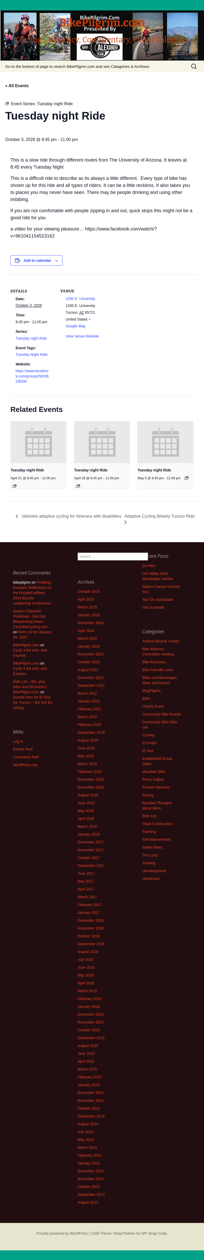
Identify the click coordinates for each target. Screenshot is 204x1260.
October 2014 (89, 1108)
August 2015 (88, 1046)
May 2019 (86, 756)
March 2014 (87, 1147)
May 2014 (86, 1140)
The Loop (150, 855)
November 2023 (91, 654)
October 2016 (89, 936)
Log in (18, 741)
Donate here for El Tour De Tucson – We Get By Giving (32, 702)
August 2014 (88, 1124)
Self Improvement (156, 839)
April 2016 (86, 983)
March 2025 (87, 607)
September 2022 (91, 685)
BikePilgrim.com (26, 645)
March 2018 (87, 826)
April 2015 (86, 1061)
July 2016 (85, 959)
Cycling (148, 735)
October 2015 (89, 1030)
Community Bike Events (161, 714)
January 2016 (89, 1006)
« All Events (17, 86)
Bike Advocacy (154, 662)
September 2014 (91, 1116)
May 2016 (86, 975)
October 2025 (89, 591)
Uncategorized (154, 871)
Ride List (149, 816)
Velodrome (151, 879)
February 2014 (89, 1155)
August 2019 (88, 740)
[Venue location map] (137, 310)
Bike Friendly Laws (157, 670)
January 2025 (89, 615)
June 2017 (86, 873)
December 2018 (91, 779)
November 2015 (91, 1022)
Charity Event (153, 706)
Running (149, 832)
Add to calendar (37, 260)
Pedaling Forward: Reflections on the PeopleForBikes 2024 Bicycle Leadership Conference (32, 592)
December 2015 (91, 1014)
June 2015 (86, 1053)
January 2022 (89, 701)
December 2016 (91, 920)
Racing (148, 795)
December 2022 (91, 678)
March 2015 (87, 1069)
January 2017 (89, 912)
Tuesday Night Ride (31, 354)
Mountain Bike (153, 772)
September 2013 (91, 1194)
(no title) (149, 566)
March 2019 (87, 764)
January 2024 (89, 646)
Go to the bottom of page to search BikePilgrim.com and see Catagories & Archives (77, 66)
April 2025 (86, 599)
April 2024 (86, 631)
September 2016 (91, 944)
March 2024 (87, 638)
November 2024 (91, 623)
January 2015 (89, 1085)
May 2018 (86, 811)
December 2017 (91, 842)
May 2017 (86, 881)
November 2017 (91, 850)
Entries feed (23, 749)
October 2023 (89, 662)
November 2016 (91, 928)
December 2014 (91, 1093)
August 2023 (88, 670)
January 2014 (89, 1163)
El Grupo (149, 743)
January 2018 (89, 834)
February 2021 (89, 709)
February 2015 (89, 1077)
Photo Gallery (153, 779)
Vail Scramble (153, 607)
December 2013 (91, 1171)
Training (148, 863)
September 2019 (91, 732)
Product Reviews (156, 787)
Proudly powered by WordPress (62, 1233)
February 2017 (89, 905)
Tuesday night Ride (31, 338)
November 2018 (91, 787)
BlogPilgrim (151, 691)
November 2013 (91, 1179)
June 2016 (86, 967)
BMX (146, 698)
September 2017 (91, 865)
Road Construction (157, 824)
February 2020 (89, 725)
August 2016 (88, 952)
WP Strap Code (153, 1233)
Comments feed (26, 757)
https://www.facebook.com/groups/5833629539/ (32, 376)
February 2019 (89, 772)
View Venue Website (82, 336)
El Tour (147, 751)
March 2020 (87, 717)
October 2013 (89, 1187)
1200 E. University (80, 299)
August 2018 (88, 795)
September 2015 (91, 1038)
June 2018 (86, 803)
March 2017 (87, 897)
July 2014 (85, 1132)
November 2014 (91, 1100)
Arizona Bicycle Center (160, 641)
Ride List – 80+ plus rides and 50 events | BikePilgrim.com (30, 686)
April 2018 (86, 819)
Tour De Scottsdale (157, 600)
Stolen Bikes (152, 847)
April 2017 (86, 889)
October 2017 (89, 858)
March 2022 (87, 693)
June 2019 (86, 748)
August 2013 (88, 1202)
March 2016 (87, 991)
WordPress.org (25, 765)
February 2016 (89, 999)
